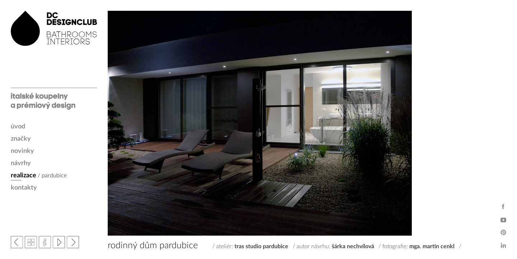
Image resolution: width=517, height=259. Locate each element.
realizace (23, 175)
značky (21, 139)
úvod (18, 126)
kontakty (24, 188)
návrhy (21, 163)
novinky (22, 151)
